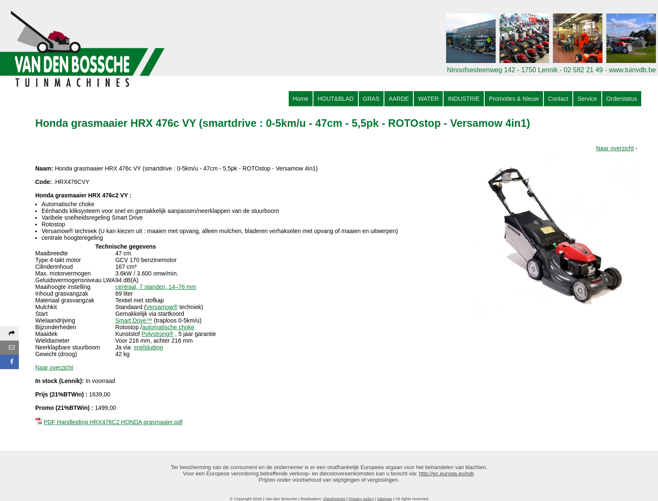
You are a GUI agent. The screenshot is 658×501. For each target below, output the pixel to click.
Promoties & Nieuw (514, 98)
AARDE (399, 98)
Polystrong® (157, 334)
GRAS (371, 98)
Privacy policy (361, 498)
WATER (428, 98)
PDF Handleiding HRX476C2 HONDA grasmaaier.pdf (113, 422)
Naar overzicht (615, 148)
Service (587, 98)
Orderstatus (621, 98)
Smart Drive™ (133, 320)
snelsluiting (148, 347)
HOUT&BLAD (336, 98)
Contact (558, 98)
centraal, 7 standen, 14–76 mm (155, 286)
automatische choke (168, 327)
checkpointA (334, 498)
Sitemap (384, 498)
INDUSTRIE (463, 98)
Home (300, 98)
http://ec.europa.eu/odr (446, 473)
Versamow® (162, 307)
